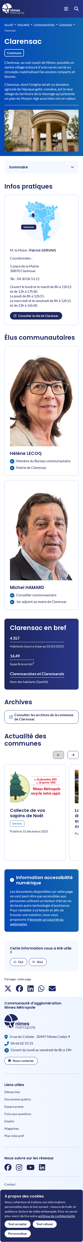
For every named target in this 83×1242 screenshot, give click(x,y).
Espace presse (13, 1106)
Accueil (8, 24)
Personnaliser (17, 1233)
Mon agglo (23, 24)
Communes (65, 24)
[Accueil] (13, 8)
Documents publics (17, 1099)
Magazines (11, 1128)
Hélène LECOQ (26, 453)
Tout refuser (44, 1224)
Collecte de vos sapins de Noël (27, 813)
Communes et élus (44, 24)
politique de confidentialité (56, 1216)
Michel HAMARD (27, 587)
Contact (9, 1184)
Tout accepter (17, 1224)
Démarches (12, 1092)
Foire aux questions (17, 1114)
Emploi (9, 1121)
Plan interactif (14, 1136)
